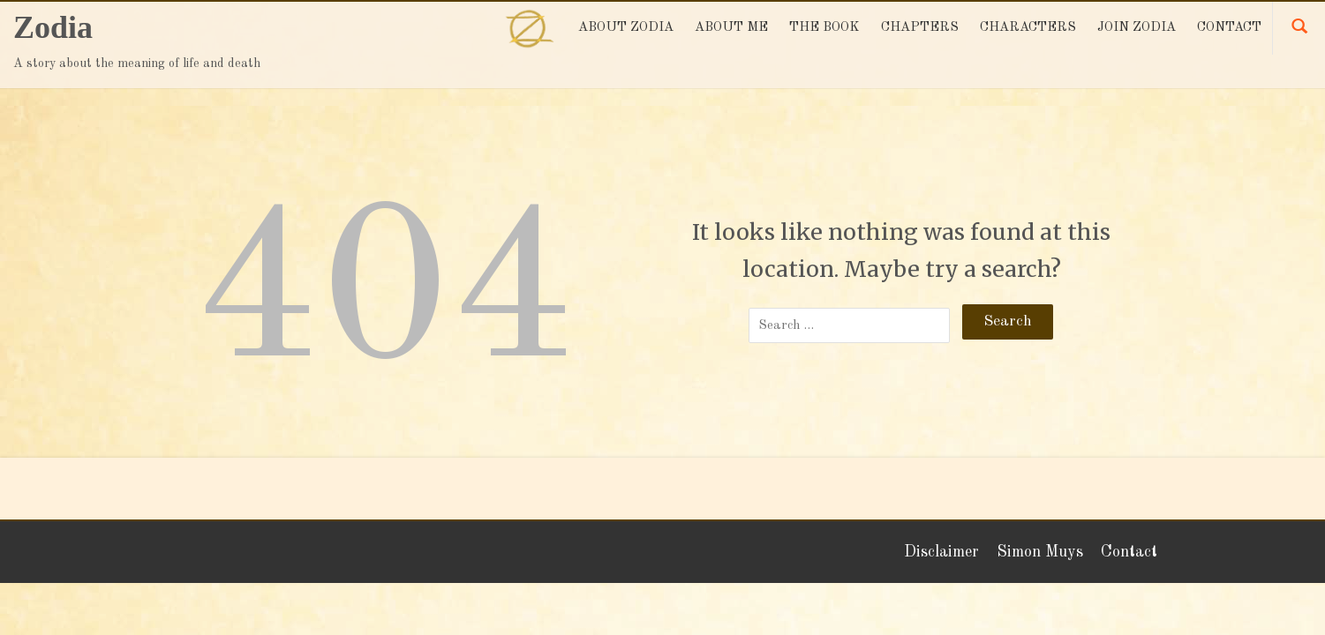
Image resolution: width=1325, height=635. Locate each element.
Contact (1129, 552)
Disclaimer (941, 552)
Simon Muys (1040, 552)
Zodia (53, 27)
